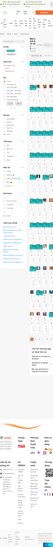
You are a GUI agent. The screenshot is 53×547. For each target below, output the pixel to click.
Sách (11, 23)
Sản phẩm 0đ (11, 84)
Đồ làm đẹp (26, 23)
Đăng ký (18, 12)
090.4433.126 (8, 469)
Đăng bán (44, 13)
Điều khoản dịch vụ (20, 488)
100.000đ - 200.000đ (14, 91)
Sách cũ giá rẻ (8, 246)
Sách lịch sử (25, 34)
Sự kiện (20, 523)
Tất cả (9, 81)
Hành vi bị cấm (33, 505)
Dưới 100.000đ (12, 87)
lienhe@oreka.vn (9, 473)
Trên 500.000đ (12, 97)
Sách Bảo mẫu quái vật (11, 259)
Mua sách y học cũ (9, 227)
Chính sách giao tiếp (34, 493)
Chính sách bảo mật (34, 471)
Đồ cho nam (16, 23)
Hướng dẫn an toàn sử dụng (20, 504)
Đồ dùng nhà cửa (39, 23)
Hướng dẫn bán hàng (20, 513)
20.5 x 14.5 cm (12, 201)
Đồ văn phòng (50, 23)
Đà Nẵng (10, 131)
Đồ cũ (9, 34)
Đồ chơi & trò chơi (34, 23)
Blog (19, 519)
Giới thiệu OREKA (21, 471)
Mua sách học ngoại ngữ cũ (12, 239)
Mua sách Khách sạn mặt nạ (13, 255)
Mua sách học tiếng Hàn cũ (12, 243)
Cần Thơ (10, 128)
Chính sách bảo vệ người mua (34, 478)
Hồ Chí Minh (11, 119)
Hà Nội (9, 122)
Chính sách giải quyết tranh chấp (34, 486)
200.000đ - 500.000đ (14, 93)
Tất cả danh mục (9, 65)
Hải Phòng (10, 125)
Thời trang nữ (21, 23)
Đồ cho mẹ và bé (30, 23)
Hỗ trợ (52, 4)
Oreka (2, 34)
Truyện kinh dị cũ (9, 236)
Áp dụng (13, 108)
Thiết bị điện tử (44, 23)
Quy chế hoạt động (21, 496)
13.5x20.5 (10, 205)
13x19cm (10, 208)
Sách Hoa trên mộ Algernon (12, 262)
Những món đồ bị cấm (34, 499)
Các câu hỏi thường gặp (20, 479)
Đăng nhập (25, 12)
